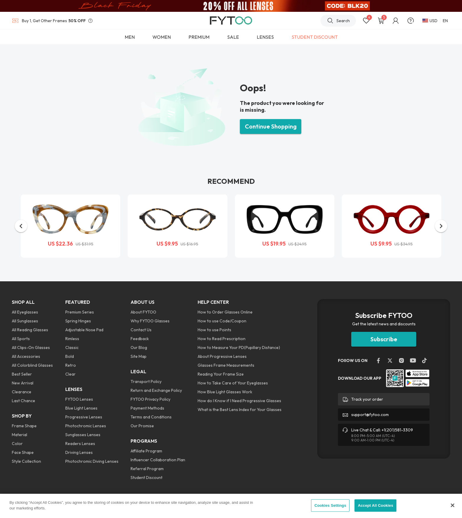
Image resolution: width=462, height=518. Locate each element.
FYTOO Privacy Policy (150, 399)
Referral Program (147, 468)
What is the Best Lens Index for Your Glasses (240, 409)
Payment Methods (147, 408)
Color (17, 443)
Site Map (139, 356)
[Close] (452, 505)
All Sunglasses (25, 321)
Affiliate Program (146, 451)
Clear (70, 374)
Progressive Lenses (83, 417)
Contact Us (141, 329)
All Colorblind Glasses (32, 365)
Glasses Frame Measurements (226, 365)
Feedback (140, 338)
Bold (69, 356)
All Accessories (26, 356)
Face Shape (23, 452)
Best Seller (22, 374)
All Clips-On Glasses (31, 347)
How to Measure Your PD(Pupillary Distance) (239, 347)
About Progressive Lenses (222, 356)
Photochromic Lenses (85, 425)
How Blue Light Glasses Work (225, 391)
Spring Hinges (78, 321)
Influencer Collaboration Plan (158, 459)
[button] (21, 226)
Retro (70, 365)
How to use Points (214, 329)
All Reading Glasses (30, 329)
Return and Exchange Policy (156, 390)
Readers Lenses (80, 443)
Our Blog (139, 347)
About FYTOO (143, 312)
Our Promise (142, 425)
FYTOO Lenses (79, 399)
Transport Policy (146, 381)
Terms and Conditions (151, 417)
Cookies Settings (330, 505)
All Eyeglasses (25, 312)
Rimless (72, 338)
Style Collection (26, 461)
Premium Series (79, 312)
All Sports (21, 338)
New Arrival (22, 383)
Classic (72, 347)
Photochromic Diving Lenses (91, 461)
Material (19, 434)
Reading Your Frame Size (221, 374)
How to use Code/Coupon (222, 321)
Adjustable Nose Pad (84, 329)
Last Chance (23, 400)
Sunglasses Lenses (82, 434)
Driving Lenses (79, 452)
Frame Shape (24, 425)
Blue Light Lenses (81, 408)
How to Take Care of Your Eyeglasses (233, 383)
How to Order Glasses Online (225, 312)
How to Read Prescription (221, 338)
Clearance (21, 391)
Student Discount (146, 477)
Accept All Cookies (375, 505)
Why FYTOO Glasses (150, 321)
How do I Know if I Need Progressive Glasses (239, 400)
